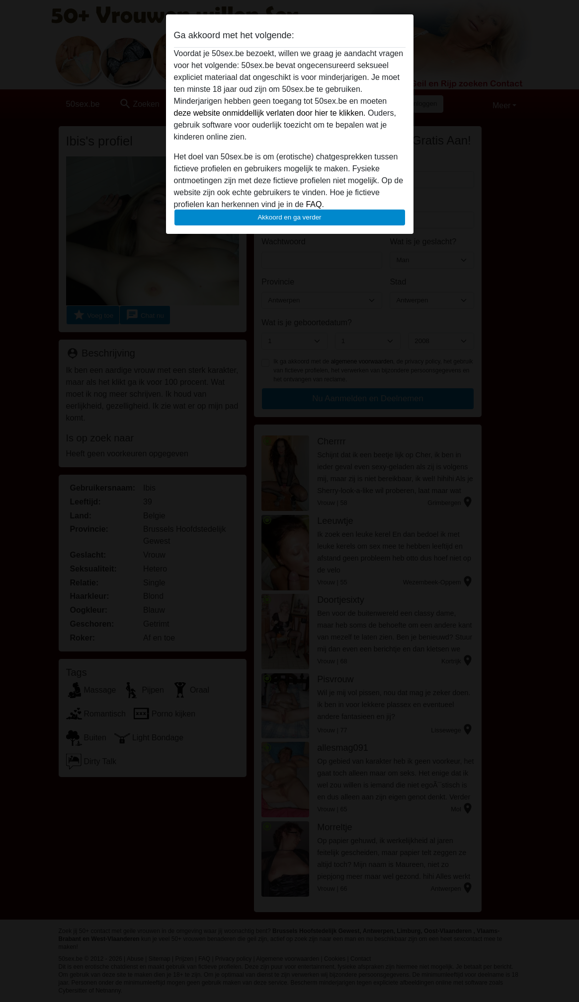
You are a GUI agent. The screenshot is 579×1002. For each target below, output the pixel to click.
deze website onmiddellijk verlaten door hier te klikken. (270, 113)
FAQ (314, 204)
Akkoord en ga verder (289, 217)
